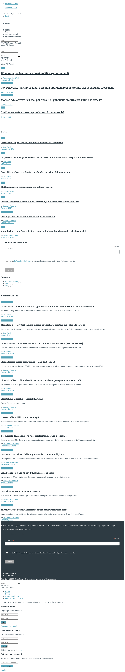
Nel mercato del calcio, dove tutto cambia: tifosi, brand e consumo (34, 435)
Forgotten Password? (9, 626)
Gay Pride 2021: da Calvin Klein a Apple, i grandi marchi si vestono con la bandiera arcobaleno (57, 87)
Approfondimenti (11, 34)
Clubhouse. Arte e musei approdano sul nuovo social (32, 112)
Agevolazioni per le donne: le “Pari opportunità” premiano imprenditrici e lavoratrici (43, 231)
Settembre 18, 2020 (8, 446)
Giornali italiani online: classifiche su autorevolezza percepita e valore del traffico (42, 380)
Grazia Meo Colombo (11, 425)
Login (7, 16)
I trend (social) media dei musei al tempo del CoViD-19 (28, 216)
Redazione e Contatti (13, 43)
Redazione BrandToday (11, 78)
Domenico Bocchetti (10, 236)
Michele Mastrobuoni (11, 462)
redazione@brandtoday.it (24, 529)
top (6, 286)
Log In (20, 650)
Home (7, 24)
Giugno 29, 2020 (7, 520)
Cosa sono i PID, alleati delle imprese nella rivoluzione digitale (32, 454)
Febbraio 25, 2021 (7, 223)
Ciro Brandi (7, 147)
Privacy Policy (11, 4)
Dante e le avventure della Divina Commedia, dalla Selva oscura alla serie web (40, 201)
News (7, 32)
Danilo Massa (8, 351)
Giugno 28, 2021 (7, 92)
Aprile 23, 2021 (6, 117)
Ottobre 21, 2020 (7, 427)
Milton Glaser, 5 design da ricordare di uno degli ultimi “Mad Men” (34, 509)
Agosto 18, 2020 (7, 483)
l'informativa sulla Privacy (22, 261)
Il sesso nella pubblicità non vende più (20, 417)
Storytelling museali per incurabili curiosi (22, 399)
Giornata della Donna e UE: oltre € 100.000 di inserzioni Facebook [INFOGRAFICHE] (42, 343)
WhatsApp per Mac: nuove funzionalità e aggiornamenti (35, 73)
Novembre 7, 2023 (8, 80)
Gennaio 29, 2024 (7, 353)
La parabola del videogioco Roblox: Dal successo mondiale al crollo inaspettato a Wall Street (47, 157)
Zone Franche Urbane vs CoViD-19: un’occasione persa (27, 472)
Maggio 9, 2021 (6, 105)
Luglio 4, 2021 (6, 164)
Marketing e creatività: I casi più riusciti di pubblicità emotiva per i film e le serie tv (51, 100)
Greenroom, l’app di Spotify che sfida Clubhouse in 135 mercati (32, 142)
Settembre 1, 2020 (8, 464)
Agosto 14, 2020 (7, 501)
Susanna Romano (9, 191)
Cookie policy (11, 8)
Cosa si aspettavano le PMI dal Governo (20, 491)
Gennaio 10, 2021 (7, 238)
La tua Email (9, 249)
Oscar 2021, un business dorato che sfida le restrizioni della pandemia (35, 172)
